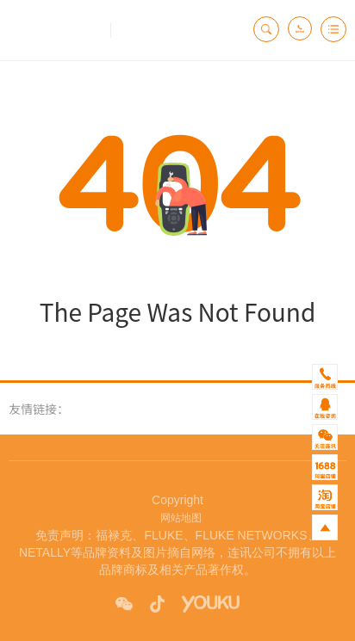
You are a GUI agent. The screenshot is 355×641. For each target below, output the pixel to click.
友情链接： (39, 408)
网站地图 (178, 518)
